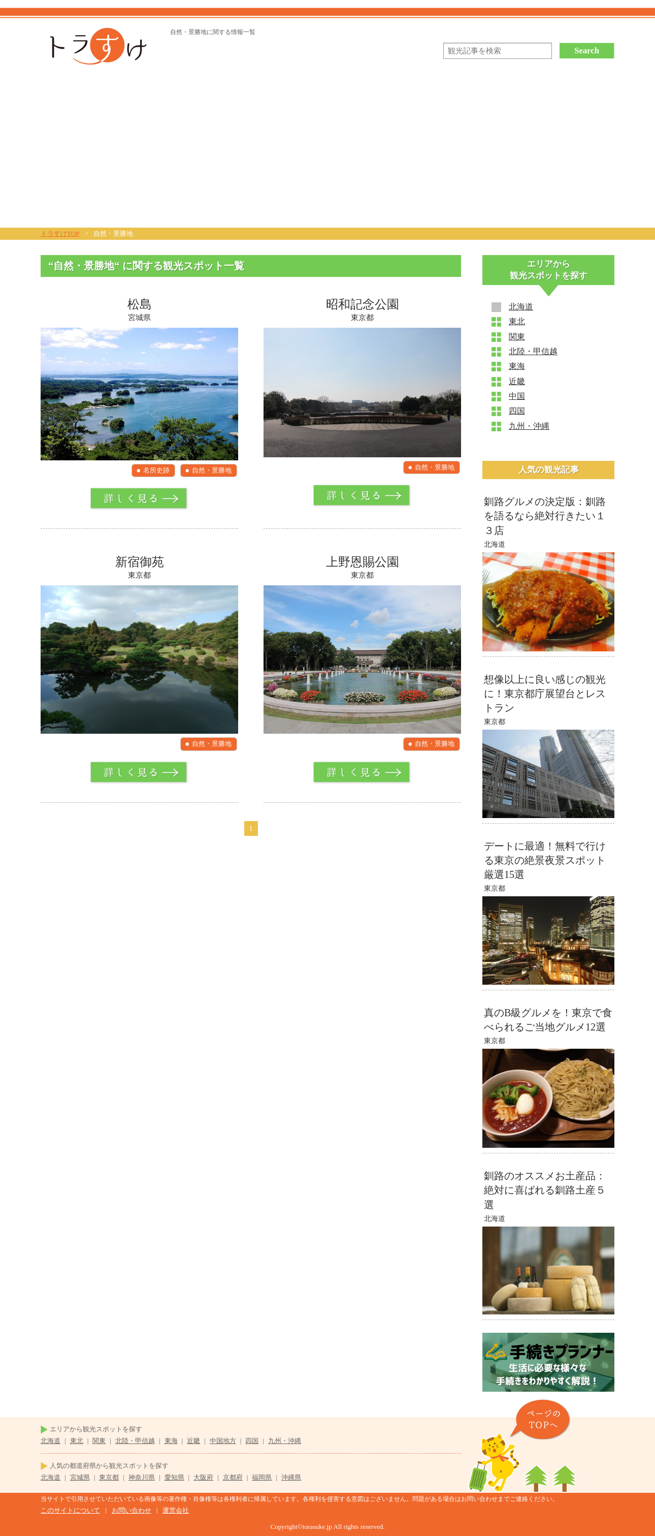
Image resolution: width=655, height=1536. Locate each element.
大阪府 (203, 1477)
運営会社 (175, 1510)
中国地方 (223, 1441)
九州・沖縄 (529, 426)
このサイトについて (70, 1510)
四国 (517, 410)
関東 (517, 336)
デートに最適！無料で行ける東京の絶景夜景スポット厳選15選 (545, 860)
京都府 (233, 1477)
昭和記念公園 (362, 304)
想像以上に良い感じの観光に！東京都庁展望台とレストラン (545, 693)
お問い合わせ (131, 1510)
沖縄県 (291, 1477)
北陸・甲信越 (533, 351)
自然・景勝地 (212, 470)
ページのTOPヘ (539, 1419)
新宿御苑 (139, 562)
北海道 (521, 306)
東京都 (109, 1477)
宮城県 (80, 1477)
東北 (517, 321)
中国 (517, 396)
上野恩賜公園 (362, 562)
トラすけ (95, 46)
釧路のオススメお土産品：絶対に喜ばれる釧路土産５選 (545, 1190)
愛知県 (174, 1477)
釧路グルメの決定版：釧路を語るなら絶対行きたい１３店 (545, 516)
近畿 (517, 381)
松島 (139, 304)
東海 (517, 366)
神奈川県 (141, 1477)
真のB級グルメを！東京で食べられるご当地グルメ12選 (548, 1019)
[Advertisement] (327, 151)
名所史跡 (156, 470)
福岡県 (262, 1477)
